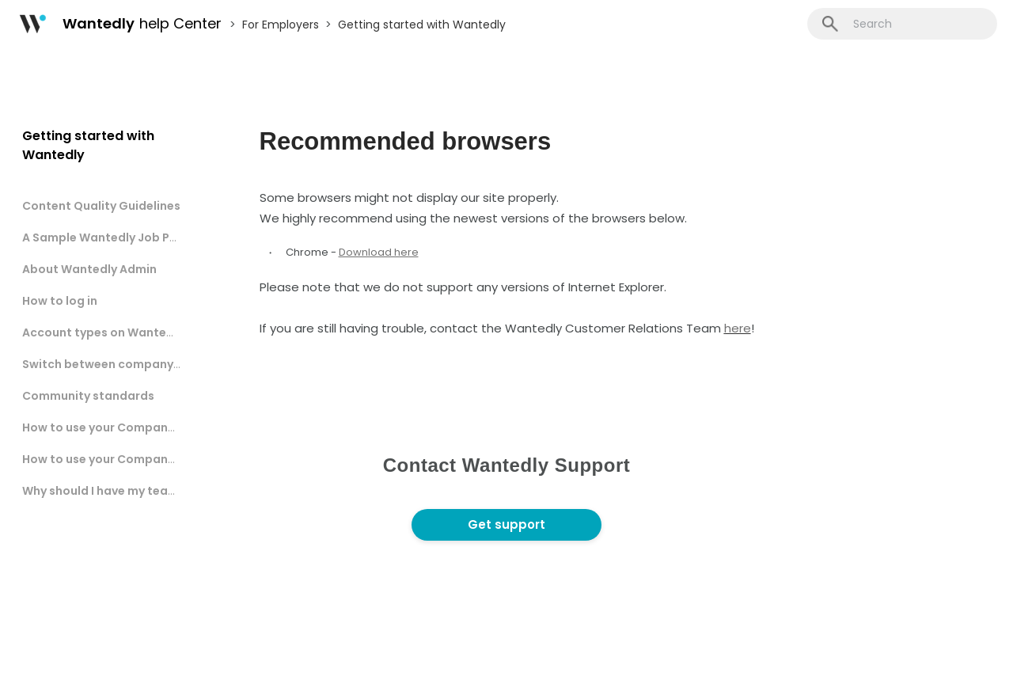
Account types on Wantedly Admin (122, 332)
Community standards (88, 396)
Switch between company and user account (150, 364)
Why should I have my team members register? (157, 491)
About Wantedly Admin (89, 269)
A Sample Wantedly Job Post (105, 237)
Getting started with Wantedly (422, 24)
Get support (506, 524)
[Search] (902, 24)
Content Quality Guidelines (101, 206)
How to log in (59, 301)
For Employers (280, 24)
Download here (379, 252)
